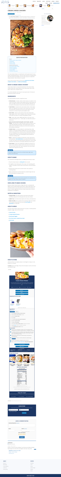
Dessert (31, 463)
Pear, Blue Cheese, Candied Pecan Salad (16, 218)
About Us (43, 25)
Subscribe (24, 407)
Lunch (31, 459)
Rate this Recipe (21, 427)
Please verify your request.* (13, 406)
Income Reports (6, 460)
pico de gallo (28, 202)
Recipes (10, 8)
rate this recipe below (21, 337)
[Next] (52, 5)
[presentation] (15, 408)
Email (24, 423)
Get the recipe (12, 63)
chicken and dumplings (22, 81)
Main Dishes (13, 8)
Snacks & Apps (33, 462)
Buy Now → (12, 301)
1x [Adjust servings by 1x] (10, 306)
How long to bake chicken (14, 66)
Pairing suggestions (13, 68)
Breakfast (32, 457)
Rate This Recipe (18, 340)
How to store (12, 69)
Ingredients (12, 61)
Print (14, 290)
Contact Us (5, 462)
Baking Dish (12, 300)
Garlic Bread (11, 220)
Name (10, 423)
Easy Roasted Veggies (13, 216)
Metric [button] (17, 307)
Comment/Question (14, 417)
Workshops (5, 459)
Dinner (31, 460)
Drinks (31, 465)
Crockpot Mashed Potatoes (14, 214)
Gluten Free (14, 395)
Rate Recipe (30, 290)
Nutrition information (14, 71)
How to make (12, 62)
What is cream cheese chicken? (15, 60)
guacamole (11, 203)
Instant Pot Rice (12, 212)
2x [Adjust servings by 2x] (11, 306)
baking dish (22, 161)
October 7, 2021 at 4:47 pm (11, 440)
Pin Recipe (28, 340)
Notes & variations (13, 67)
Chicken (17, 8)
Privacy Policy (5, 463)
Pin (22, 290)
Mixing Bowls (18, 300)
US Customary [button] (12, 307)
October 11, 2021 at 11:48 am (13, 446)
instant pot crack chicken (29, 80)
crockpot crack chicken (12, 81)
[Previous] (8, 5)
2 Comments (19, 12)
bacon (13, 177)
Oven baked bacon (19, 138)
